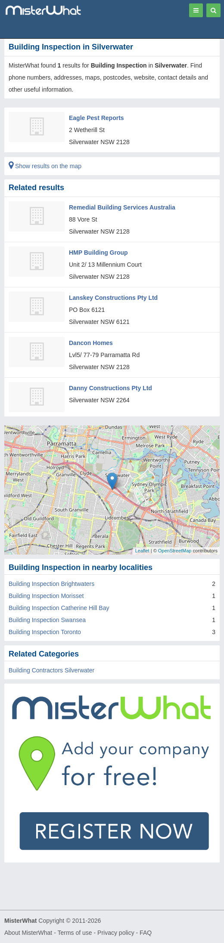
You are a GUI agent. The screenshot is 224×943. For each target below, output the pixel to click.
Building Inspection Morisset (46, 595)
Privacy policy (115, 932)
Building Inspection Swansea (47, 619)
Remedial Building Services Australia (122, 207)
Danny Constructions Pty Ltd (110, 388)
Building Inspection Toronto (45, 632)
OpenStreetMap (175, 550)
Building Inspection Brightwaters (51, 583)
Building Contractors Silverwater (51, 670)
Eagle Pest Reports (96, 117)
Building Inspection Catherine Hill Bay (59, 607)
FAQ (146, 932)
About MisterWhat (28, 932)
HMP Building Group (98, 252)
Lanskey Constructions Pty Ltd (113, 297)
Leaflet (142, 550)
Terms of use (74, 932)
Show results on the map (45, 166)
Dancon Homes (91, 342)
